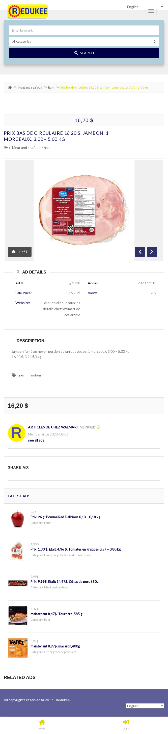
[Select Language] (145, 706)
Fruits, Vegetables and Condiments (67, 555)
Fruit (47, 523)
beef (47, 619)
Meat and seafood (30, 87)
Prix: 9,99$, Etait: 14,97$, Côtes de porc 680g (64, 582)
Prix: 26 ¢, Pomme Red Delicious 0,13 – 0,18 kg (65, 517)
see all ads (36, 440)
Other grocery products (60, 652)
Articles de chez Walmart (53, 427)
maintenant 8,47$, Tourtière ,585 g (56, 614)
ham (51, 87)
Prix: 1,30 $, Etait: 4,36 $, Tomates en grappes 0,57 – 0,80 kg (76, 549)
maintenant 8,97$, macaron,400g (55, 646)
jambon (35, 375)
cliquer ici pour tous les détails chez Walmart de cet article (61, 309)
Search (84, 53)
